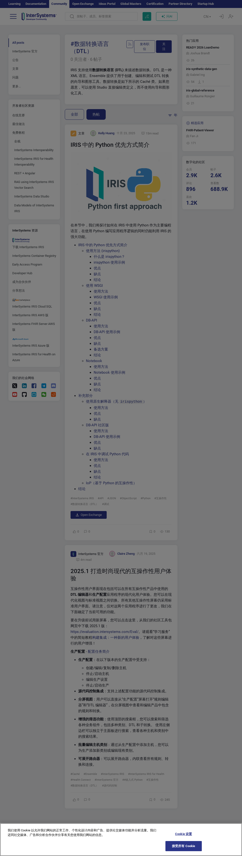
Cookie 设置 (183, 839)
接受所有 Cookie (183, 851)
